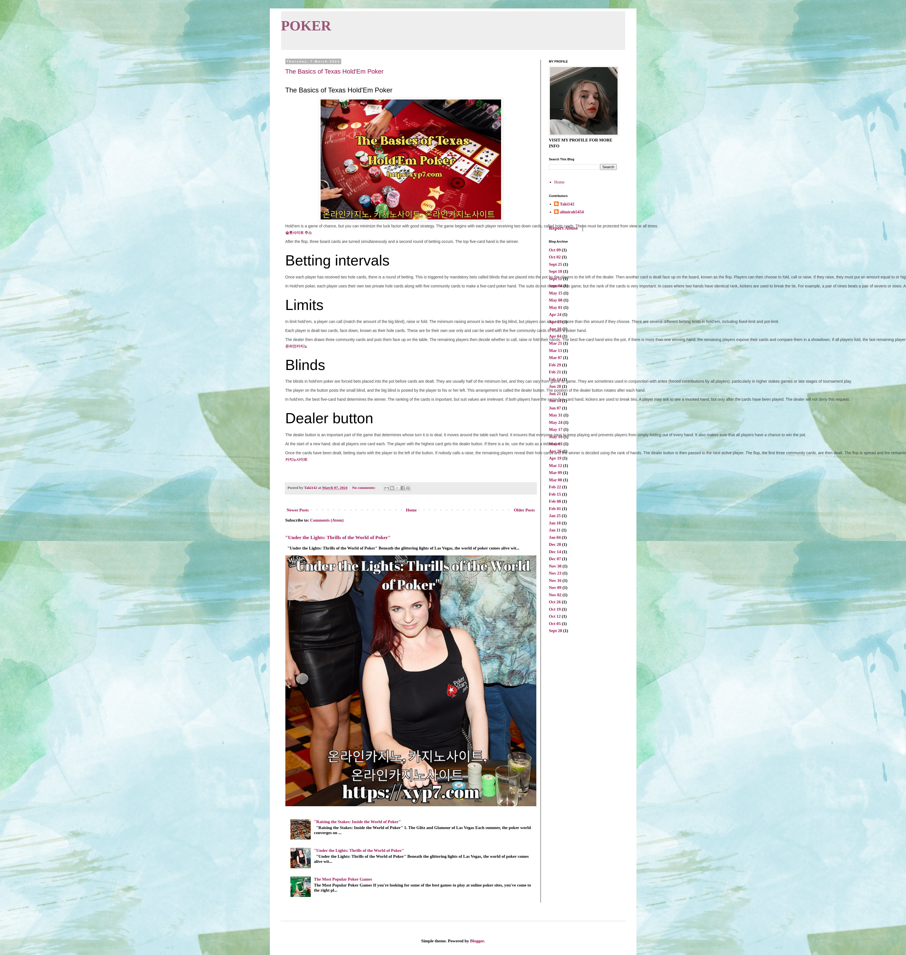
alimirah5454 (572, 212)
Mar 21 (555, 343)
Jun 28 (555, 386)
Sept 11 (555, 278)
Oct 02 (555, 257)
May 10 (556, 437)
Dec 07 (555, 559)
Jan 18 (555, 523)
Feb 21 (555, 372)
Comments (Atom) (327, 520)
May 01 (556, 307)
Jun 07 (555, 408)
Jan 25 (555, 515)
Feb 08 (555, 501)
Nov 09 (555, 587)
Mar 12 (555, 465)
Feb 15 (555, 494)
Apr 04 (555, 336)
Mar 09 (555, 472)
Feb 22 (555, 487)
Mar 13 (555, 350)
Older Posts (524, 510)
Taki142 (567, 204)
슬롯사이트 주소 (298, 233)
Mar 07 (555, 357)
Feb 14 (555, 379)
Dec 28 (555, 544)
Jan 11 (555, 530)
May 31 (556, 415)
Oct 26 (555, 602)
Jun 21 (555, 393)
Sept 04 (555, 285)
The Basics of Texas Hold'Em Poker (334, 71)
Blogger (477, 941)
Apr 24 (555, 314)
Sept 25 (555, 264)
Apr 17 (555, 322)
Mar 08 (555, 480)
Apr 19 (555, 458)
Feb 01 (555, 508)
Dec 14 (555, 551)
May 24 (556, 422)
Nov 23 (555, 573)
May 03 (556, 444)
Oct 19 (555, 609)
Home (411, 510)
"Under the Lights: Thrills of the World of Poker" (338, 537)
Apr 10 (555, 329)
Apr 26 (555, 451)
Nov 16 (555, 580)
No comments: (364, 488)
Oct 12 (555, 616)
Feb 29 (555, 365)
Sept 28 (555, 630)
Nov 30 (555, 566)
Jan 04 (555, 537)
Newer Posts (298, 510)
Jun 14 (555, 400)
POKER (306, 26)
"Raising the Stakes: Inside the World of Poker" (357, 821)
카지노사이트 (296, 459)
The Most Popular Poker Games (343, 879)
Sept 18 (555, 271)
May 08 (556, 300)
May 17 (556, 429)
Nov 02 (555, 595)
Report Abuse (563, 228)
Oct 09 (555, 250)
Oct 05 (555, 623)
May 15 (556, 293)
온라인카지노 (296, 346)
